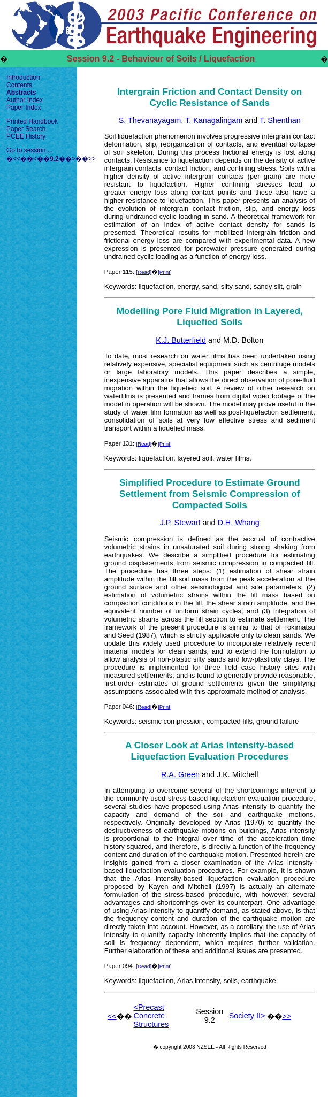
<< (16, 159)
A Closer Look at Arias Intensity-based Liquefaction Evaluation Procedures (209, 751)
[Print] (165, 272)
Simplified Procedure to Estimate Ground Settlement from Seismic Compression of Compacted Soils (209, 493)
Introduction (23, 77)
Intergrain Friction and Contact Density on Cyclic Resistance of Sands (209, 97)
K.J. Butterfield (181, 340)
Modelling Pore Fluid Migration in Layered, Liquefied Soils (210, 316)
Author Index (24, 100)
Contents (19, 85)
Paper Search (25, 129)
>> (92, 159)
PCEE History (25, 136)
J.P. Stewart (180, 522)
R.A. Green (180, 774)
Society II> (247, 1015)
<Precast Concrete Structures (151, 1016)
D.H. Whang (238, 522)
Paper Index (23, 107)
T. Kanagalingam (213, 120)
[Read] (143, 272)
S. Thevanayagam (150, 120)
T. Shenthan (280, 120)
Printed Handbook (32, 121)
